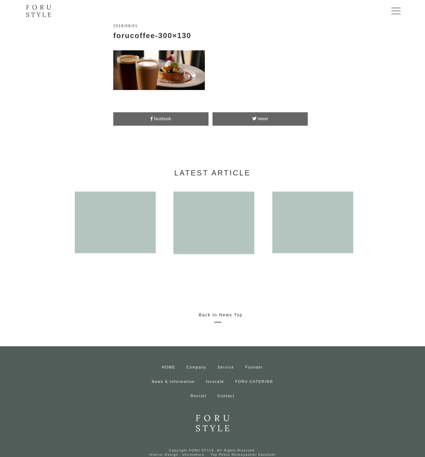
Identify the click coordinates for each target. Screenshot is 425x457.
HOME (168, 367)
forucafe (215, 382)
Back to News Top (221, 314)
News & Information (173, 382)
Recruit (198, 396)
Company (196, 367)
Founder (254, 367)
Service (226, 367)
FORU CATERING (254, 382)
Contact (226, 396)
